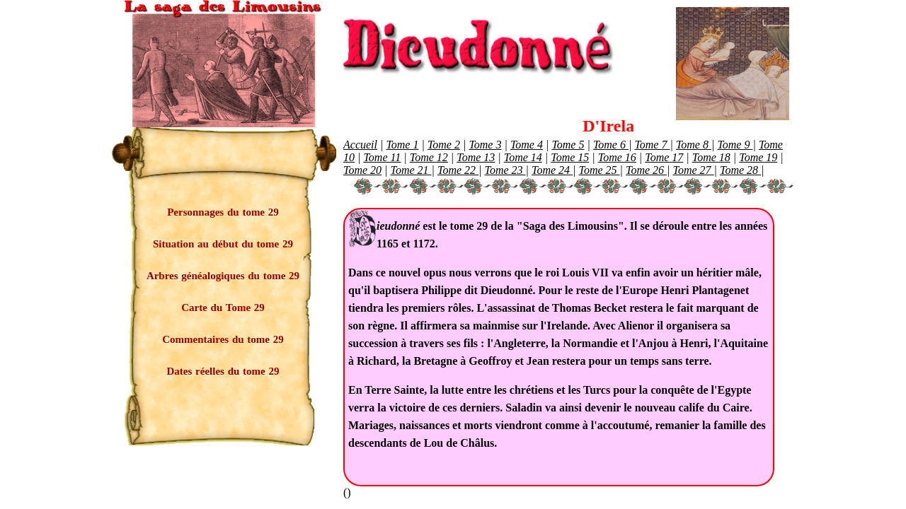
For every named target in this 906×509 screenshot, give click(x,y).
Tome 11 (382, 157)
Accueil (360, 145)
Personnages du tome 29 (223, 212)
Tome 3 (485, 145)
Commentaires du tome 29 (222, 339)
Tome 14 (523, 157)
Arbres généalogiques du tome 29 (223, 275)
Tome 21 (411, 170)
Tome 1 (402, 145)
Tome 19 (758, 157)
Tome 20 (362, 170)
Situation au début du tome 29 (223, 244)
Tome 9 (734, 145)
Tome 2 (444, 145)
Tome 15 (570, 157)
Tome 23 (505, 170)
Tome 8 (693, 145)
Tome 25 (599, 170)
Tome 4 (526, 145)
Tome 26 (646, 170)
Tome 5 (567, 145)
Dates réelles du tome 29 (223, 371)
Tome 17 (664, 157)
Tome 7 (652, 145)
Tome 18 (711, 157)
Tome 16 (617, 157)
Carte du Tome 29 (223, 307)
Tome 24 (552, 170)
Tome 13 (476, 157)
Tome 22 (457, 170)
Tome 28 (740, 170)
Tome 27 (693, 170)
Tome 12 (429, 157)
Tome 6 (611, 145)
